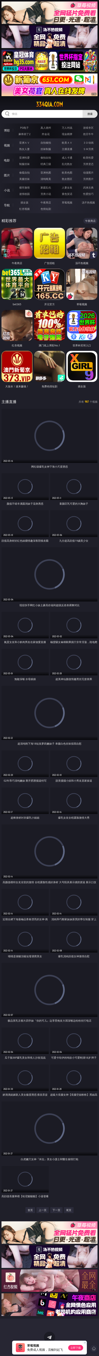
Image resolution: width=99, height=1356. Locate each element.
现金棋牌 (67, 134)
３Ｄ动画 (88, 142)
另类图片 (88, 179)
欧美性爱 (88, 157)
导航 (7, 205)
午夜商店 (46, 202)
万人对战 (67, 127)
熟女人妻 (24, 149)
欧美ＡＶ (67, 142)
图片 (7, 175)
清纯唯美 (46, 179)
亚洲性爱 (24, 157)
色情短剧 (46, 209)
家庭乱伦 (46, 187)
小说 (7, 190)
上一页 (43, 1210)
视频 (7, 145)
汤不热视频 (88, 202)
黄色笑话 (67, 194)
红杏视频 (24, 209)
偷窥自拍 (24, 172)
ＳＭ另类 (88, 149)
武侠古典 (88, 187)
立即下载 (75, 1347)
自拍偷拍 (46, 142)
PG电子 (24, 127)
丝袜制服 (46, 149)
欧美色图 (67, 172)
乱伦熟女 (67, 164)
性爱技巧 (88, 194)
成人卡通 (67, 157)
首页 (30, 1210)
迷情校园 (24, 194)
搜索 (90, 114)
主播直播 (67, 149)
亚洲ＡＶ (24, 142)
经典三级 (46, 164)
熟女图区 (67, 179)
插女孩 (24, 202)
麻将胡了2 (24, 134)
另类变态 (88, 164)
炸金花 (46, 134)
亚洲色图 (46, 172)
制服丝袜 (24, 164)
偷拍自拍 (46, 157)
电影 (7, 160)
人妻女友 (67, 187)
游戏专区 (88, 127)
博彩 (7, 130)
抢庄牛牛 (88, 134)
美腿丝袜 (24, 179)
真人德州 (46, 127)
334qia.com (49, 104)
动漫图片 (88, 172)
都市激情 (24, 187)
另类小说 (46, 194)
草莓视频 (67, 202)
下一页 (56, 1210)
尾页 (68, 1210)
